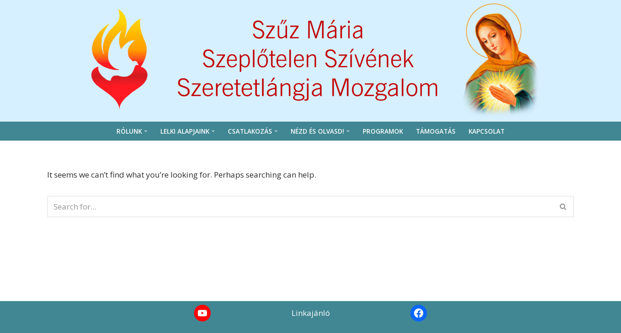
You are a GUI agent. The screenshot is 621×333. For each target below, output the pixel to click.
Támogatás (436, 131)
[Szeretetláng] (310, 59)
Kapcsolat (487, 131)
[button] (145, 131)
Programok (383, 131)
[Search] (300, 206)
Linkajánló (311, 313)
